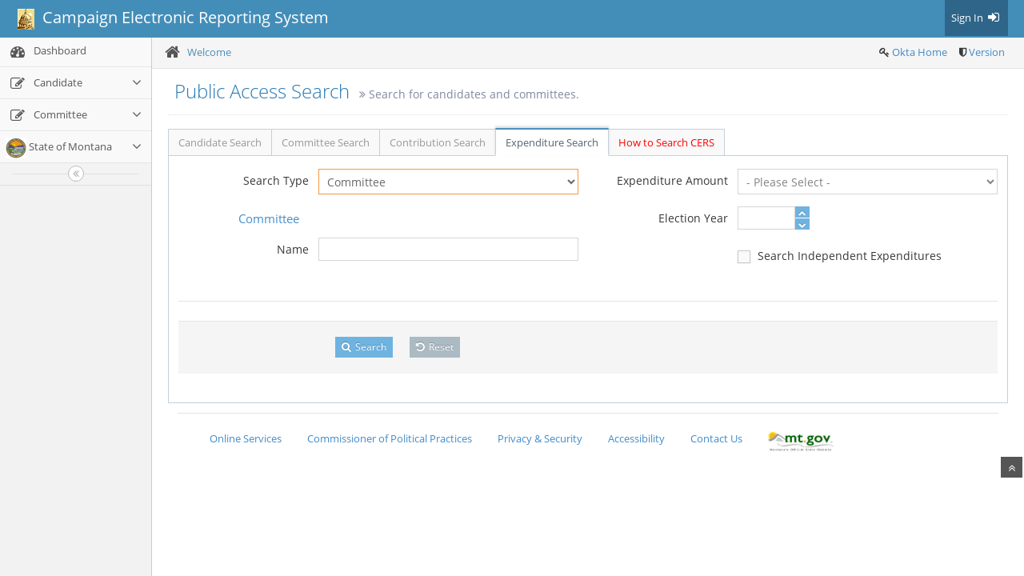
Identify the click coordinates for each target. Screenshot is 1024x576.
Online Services (246, 438)
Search (364, 347)
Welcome (209, 52)
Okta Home (919, 52)
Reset (435, 347)
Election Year (693, 218)
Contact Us (716, 438)
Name (293, 249)
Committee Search (326, 142)
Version (987, 52)
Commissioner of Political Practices (389, 438)
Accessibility (636, 438)
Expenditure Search (552, 142)
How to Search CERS (666, 142)
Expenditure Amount (672, 180)
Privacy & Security (540, 438)
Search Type (276, 180)
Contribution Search (438, 142)
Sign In (976, 17)
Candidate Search (220, 142)
